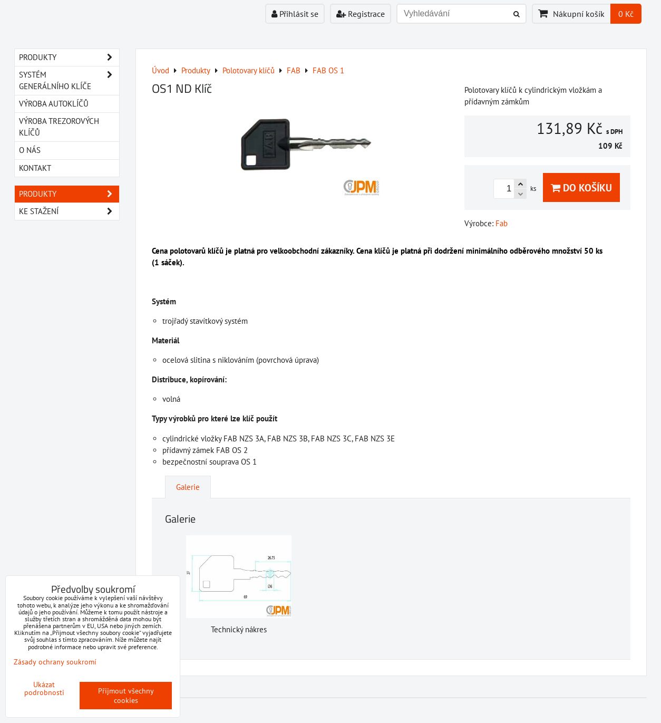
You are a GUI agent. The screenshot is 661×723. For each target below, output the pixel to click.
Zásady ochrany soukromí (55, 662)
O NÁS (30, 150)
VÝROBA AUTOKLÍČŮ (54, 104)
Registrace (360, 13)
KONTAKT (35, 168)
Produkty (69, 194)
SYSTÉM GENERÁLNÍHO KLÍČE (69, 80)
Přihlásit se (294, 13)
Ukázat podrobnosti (44, 689)
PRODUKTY (69, 57)
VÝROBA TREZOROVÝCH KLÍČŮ (59, 127)
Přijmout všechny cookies (126, 695)
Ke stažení (69, 211)
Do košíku (581, 187)
